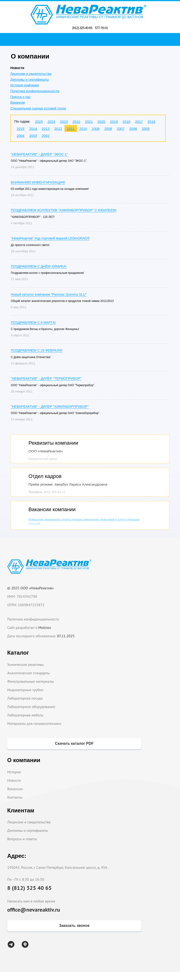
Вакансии (17, 102)
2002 (45, 136)
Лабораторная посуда (25, 698)
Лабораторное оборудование (31, 706)
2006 (133, 129)
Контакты (14, 797)
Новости (14, 780)
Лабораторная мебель (25, 715)
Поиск (91, 39)
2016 (151, 122)
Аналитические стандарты (28, 673)
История (14, 772)
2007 (120, 129)
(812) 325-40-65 (82, 28)
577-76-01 (101, 28)
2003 (33, 136)
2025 (39, 122)
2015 (20, 129)
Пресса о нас (20, 97)
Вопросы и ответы (22, 838)
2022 (76, 122)
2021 (89, 122)
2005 (146, 129)
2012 (58, 129)
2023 (64, 122)
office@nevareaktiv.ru (33, 909)
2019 (114, 122)
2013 (45, 129)
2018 (126, 122)
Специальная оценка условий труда (38, 108)
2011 (71, 129)
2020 (101, 122)
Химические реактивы (25, 664)
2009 (95, 129)
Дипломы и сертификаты (29, 79)
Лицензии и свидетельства (30, 74)
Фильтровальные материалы (30, 681)
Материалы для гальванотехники (34, 723)
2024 (51, 122)
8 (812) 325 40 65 (29, 887)
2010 (83, 129)
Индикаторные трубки (25, 689)
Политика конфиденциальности (34, 91)
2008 (108, 129)
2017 (139, 122)
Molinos (44, 627)
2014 (33, 129)
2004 (20, 136)
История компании (24, 85)
